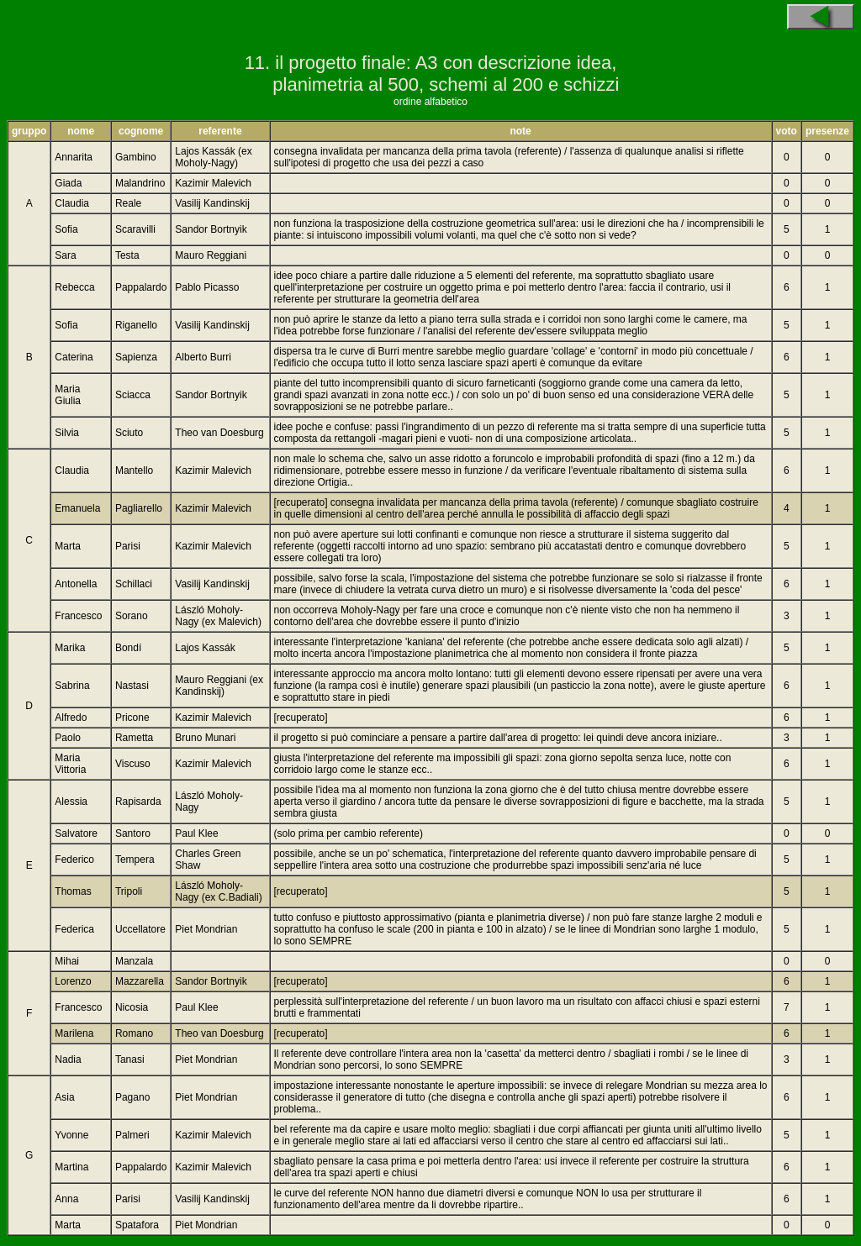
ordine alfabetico (430, 102)
